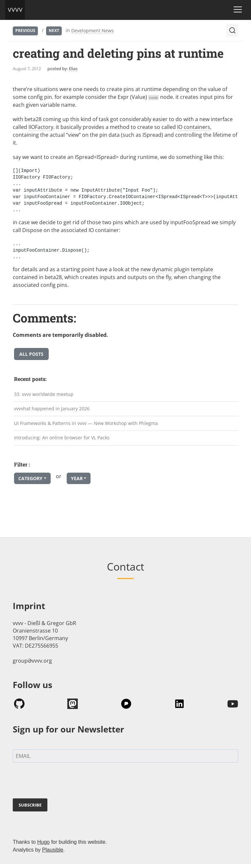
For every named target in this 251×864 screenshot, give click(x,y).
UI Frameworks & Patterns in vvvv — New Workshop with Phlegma (86, 423)
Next (54, 30)
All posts (31, 354)
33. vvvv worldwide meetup (44, 394)
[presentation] (62, 781)
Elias (73, 68)
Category (30, 478)
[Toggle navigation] (238, 9)
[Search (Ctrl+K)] (232, 30)
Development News (92, 30)
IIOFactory (40, 127)
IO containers (193, 127)
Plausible (52, 850)
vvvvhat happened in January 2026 (52, 408)
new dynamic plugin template (177, 269)
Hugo (43, 842)
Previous (25, 30)
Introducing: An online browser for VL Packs (61, 437)
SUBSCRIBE (30, 805)
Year (77, 478)
